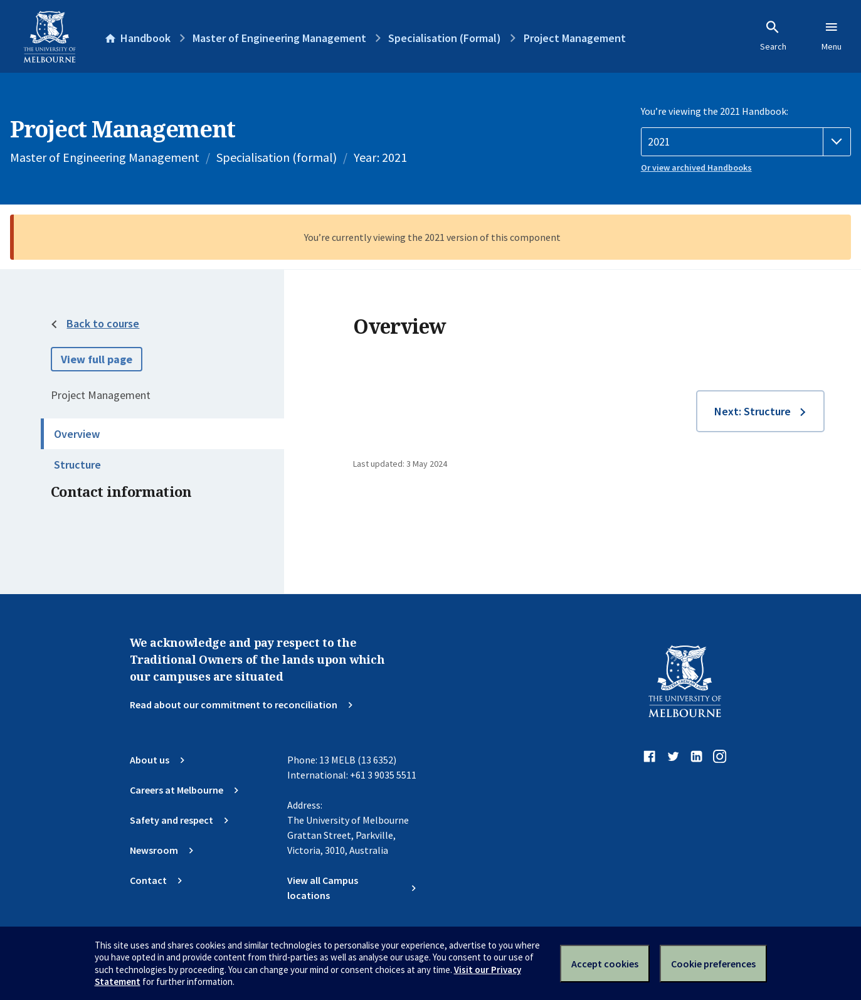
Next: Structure (752, 411)
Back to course (102, 323)
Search (773, 35)
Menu (831, 35)
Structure (77, 464)
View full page (96, 359)
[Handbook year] (746, 142)
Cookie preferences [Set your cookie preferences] (713, 963)
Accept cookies (604, 963)
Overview (77, 434)
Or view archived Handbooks (696, 167)
